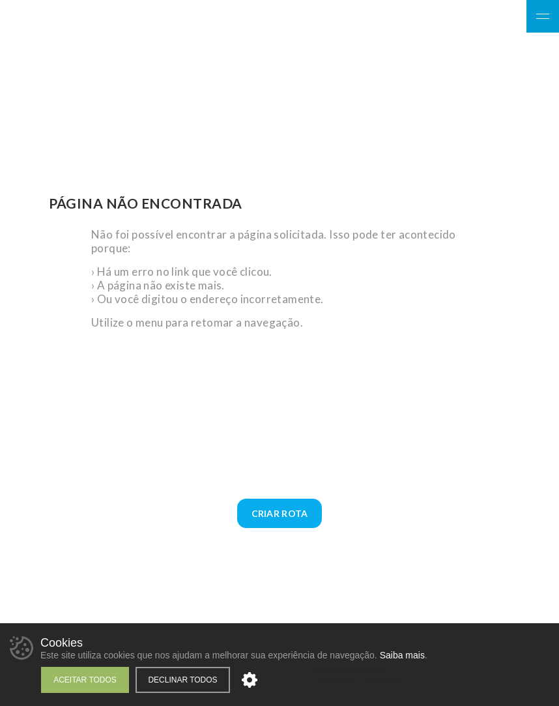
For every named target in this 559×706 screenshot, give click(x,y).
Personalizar (249, 680)
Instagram (482, 18)
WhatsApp (543, 113)
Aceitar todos (85, 679)
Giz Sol (131, 60)
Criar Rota (279, 513)
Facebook (460, 18)
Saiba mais (402, 655)
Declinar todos (182, 679)
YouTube (505, 18)
